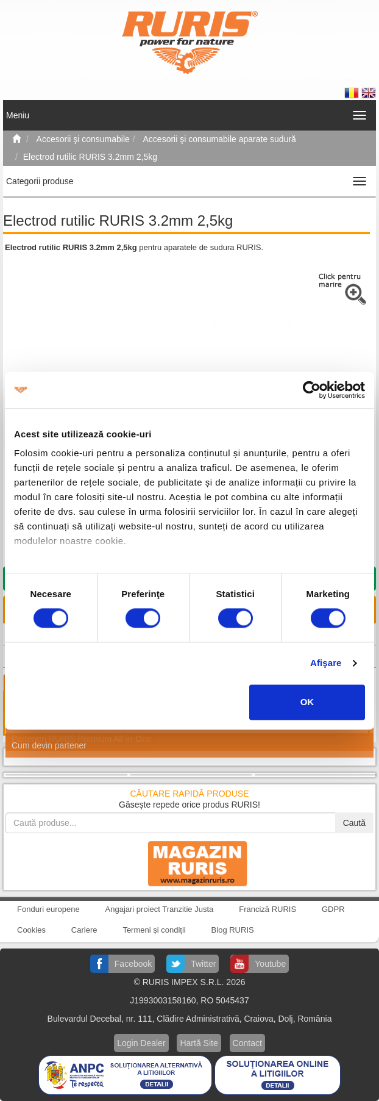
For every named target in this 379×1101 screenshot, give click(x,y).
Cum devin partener (49, 745)
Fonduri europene (48, 909)
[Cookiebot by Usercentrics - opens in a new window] (311, 390)
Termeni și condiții (153, 929)
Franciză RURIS (267, 909)
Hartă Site (199, 1043)
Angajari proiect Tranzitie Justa (159, 909)
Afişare (326, 663)
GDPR (333, 909)
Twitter (203, 964)
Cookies (31, 929)
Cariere (84, 929)
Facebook (133, 964)
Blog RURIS (232, 929)
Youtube (270, 964)
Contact (247, 1043)
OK (307, 702)
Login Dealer (141, 1043)
